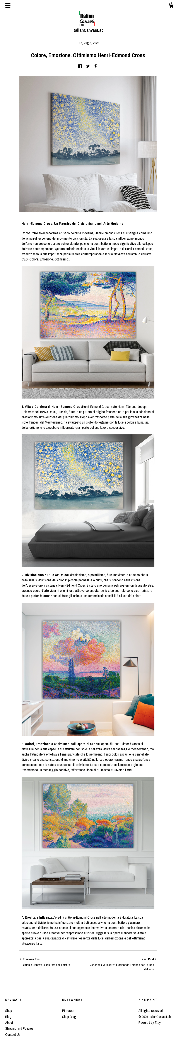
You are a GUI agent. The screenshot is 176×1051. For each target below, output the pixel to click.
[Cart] (171, 6)
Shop (8, 1010)
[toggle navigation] (7, 5)
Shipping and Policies (19, 1028)
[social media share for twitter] (88, 66)
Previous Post (53, 962)
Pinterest (68, 1010)
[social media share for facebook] (80, 66)
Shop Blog (69, 1016)
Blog (8, 1016)
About (9, 1022)
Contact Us (12, 1034)
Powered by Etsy (149, 1022)
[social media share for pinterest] (96, 66)
